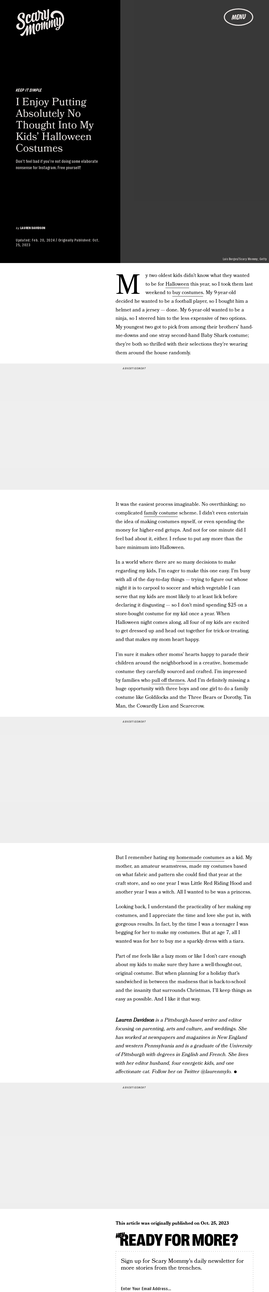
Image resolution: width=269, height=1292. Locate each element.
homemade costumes (200, 857)
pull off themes (168, 680)
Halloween (177, 284)
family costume (161, 513)
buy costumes (187, 292)
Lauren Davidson (32, 228)
